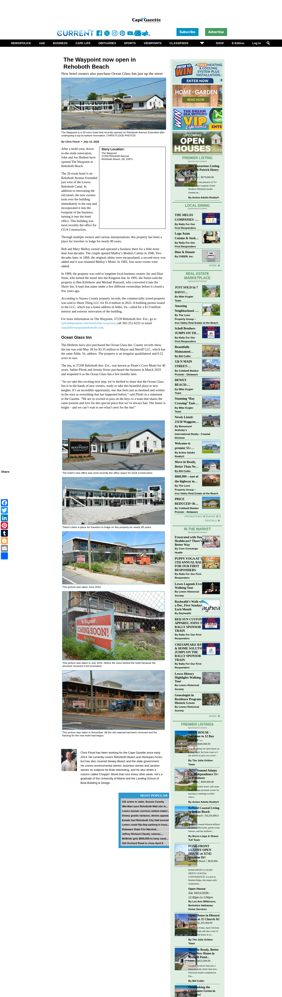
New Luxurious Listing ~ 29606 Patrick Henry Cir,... (203, 169)
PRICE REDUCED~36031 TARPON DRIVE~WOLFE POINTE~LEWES (187, 501)
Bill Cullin (185, 356)
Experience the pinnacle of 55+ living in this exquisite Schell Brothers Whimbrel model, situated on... (202, 187)
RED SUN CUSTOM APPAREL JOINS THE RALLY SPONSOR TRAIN (191, 624)
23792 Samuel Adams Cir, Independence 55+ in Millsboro (203, 774)
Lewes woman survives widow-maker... (145, 810)
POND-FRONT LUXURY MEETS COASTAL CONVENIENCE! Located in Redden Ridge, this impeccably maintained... (202, 877)
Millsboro (193, 177)
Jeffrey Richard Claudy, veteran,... (142, 833)
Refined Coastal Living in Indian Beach (203, 809)
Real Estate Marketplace (197, 276)
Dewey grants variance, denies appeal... (146, 815)
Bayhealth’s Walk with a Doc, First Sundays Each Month (190, 605)
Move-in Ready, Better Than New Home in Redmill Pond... (203, 953)
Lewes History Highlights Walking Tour (188, 677)
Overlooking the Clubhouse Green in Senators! (201, 990)
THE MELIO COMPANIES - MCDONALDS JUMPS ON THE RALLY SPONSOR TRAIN (186, 217)
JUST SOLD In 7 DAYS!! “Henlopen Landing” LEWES (186, 290)
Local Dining (197, 205)
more (213, 716)
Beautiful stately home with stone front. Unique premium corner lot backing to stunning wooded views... (203, 791)
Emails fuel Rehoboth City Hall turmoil (145, 820)
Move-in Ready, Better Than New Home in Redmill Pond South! (186, 464)
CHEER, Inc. (186, 256)
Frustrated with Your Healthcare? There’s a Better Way (189, 540)
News (211, 516)
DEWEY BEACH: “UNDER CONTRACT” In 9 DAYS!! (186, 382)
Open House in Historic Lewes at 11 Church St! (204, 917)
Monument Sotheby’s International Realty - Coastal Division (192, 432)
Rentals (211, 520)
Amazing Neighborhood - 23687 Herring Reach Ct (185, 308)
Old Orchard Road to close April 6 (142, 843)
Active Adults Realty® (205, 197)
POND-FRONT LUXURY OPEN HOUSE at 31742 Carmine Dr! (200, 851)
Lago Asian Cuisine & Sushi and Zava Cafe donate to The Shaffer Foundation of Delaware (186, 236)
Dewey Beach (195, 815)
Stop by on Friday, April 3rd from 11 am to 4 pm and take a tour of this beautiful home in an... (203, 931)
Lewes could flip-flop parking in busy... (145, 824)
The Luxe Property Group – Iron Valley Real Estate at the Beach (196, 319)
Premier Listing (197, 158)
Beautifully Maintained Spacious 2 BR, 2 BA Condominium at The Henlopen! (187, 349)
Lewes (191, 744)
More (213, 265)
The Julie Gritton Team (200, 762)
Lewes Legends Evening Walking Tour (191, 585)
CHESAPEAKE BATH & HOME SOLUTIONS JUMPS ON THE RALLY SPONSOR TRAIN (191, 652)
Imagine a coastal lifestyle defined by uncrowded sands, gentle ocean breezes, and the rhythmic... (204, 827)
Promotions (193, 516)
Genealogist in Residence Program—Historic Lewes (189, 698)
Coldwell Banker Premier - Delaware (187, 372)
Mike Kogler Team (184, 298)
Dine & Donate (185, 252)
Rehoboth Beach (197, 861)
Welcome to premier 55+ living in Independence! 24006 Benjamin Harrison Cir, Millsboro (186, 446)
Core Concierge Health (186, 550)
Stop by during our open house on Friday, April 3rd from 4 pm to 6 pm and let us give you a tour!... (203, 752)
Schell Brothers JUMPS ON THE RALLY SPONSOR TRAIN (186, 331)
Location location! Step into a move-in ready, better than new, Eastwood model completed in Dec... (202, 971)
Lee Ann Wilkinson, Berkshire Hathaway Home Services (202, 905)
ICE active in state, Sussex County (143, 801)
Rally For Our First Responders (185, 226)
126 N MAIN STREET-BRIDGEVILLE (186, 364)
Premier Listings (197, 724)
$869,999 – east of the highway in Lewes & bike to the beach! (186, 479)
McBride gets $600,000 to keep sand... (145, 838)
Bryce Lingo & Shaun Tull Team (203, 838)
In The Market (197, 529)
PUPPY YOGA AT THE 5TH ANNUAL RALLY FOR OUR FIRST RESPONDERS (191, 564)
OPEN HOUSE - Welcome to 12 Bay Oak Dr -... (201, 736)
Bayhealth (185, 613)
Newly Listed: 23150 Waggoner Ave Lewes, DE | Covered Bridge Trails (186, 419)
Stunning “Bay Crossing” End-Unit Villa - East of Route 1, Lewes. (185, 401)
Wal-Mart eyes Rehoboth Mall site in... (145, 806)
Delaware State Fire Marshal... (140, 829)
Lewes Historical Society (187, 593)
